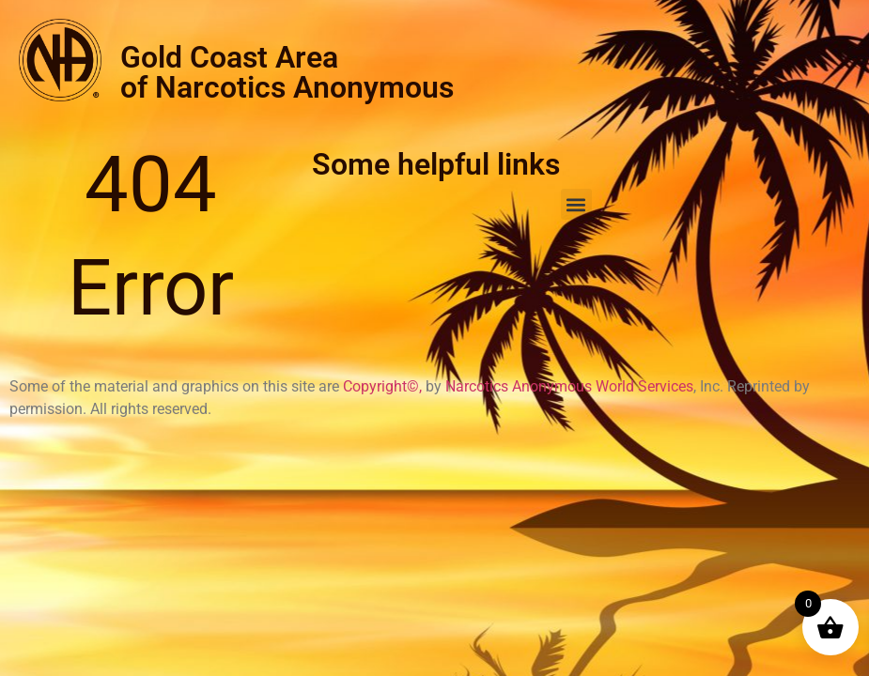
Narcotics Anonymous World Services (569, 386)
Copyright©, (384, 386)
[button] (576, 204)
